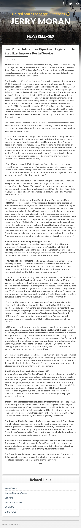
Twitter (70, 3)
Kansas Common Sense (16, 493)
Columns (9, 497)
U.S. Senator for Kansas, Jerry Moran (40, 18)
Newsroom (37, 39)
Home (28, 39)
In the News (10, 511)
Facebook (63, 3)
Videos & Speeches (13, 502)
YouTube (77, 3)
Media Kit (9, 507)
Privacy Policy (14, 524)
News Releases (49, 39)
